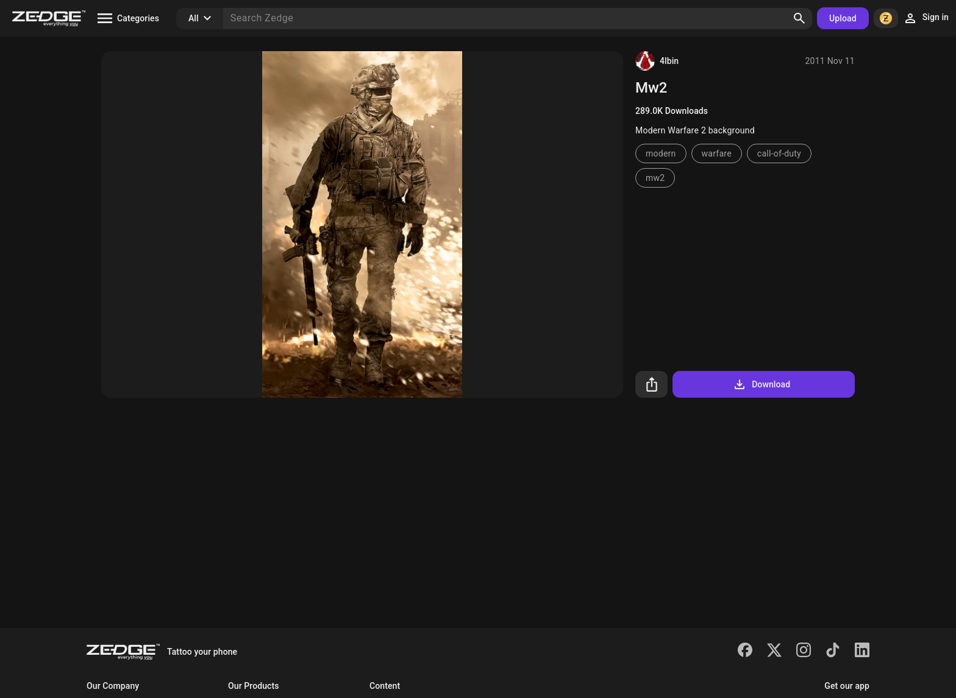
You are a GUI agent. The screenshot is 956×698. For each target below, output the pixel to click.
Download (761, 384)
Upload (843, 18)
